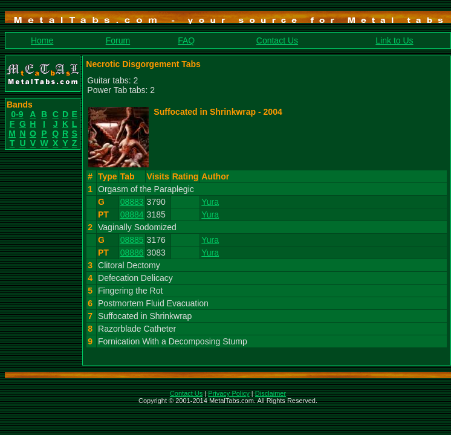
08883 (132, 202)
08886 (132, 252)
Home (42, 40)
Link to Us (394, 40)
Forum (118, 40)
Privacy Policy (228, 393)
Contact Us (277, 40)
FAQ (186, 40)
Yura (210, 202)
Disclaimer (270, 393)
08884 (132, 214)
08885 (132, 240)
